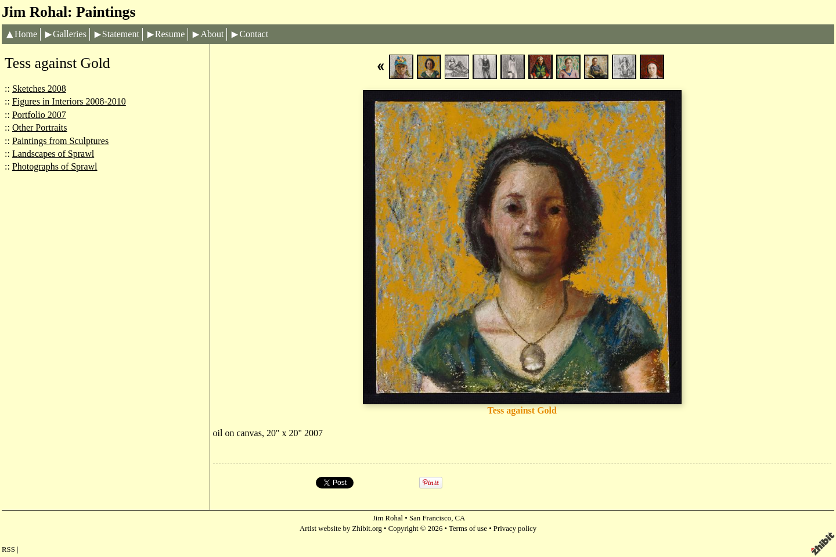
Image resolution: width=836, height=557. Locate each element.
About (212, 34)
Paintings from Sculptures (60, 141)
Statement (120, 34)
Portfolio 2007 (39, 115)
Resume (170, 34)
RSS (8, 549)
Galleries (70, 34)
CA (460, 518)
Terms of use (468, 528)
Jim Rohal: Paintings (68, 11)
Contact (253, 34)
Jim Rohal (388, 518)
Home (26, 34)
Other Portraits (39, 127)
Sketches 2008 (39, 89)
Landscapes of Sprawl (53, 154)
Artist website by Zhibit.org (341, 528)
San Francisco (430, 518)
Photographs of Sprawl (55, 166)
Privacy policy (514, 528)
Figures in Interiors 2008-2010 (69, 101)
